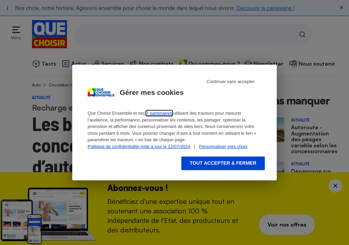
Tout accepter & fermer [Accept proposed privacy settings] (223, 163)
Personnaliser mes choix (223, 146)
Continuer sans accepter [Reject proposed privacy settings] (231, 81)
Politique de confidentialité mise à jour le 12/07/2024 (139, 146)
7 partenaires (159, 113)
